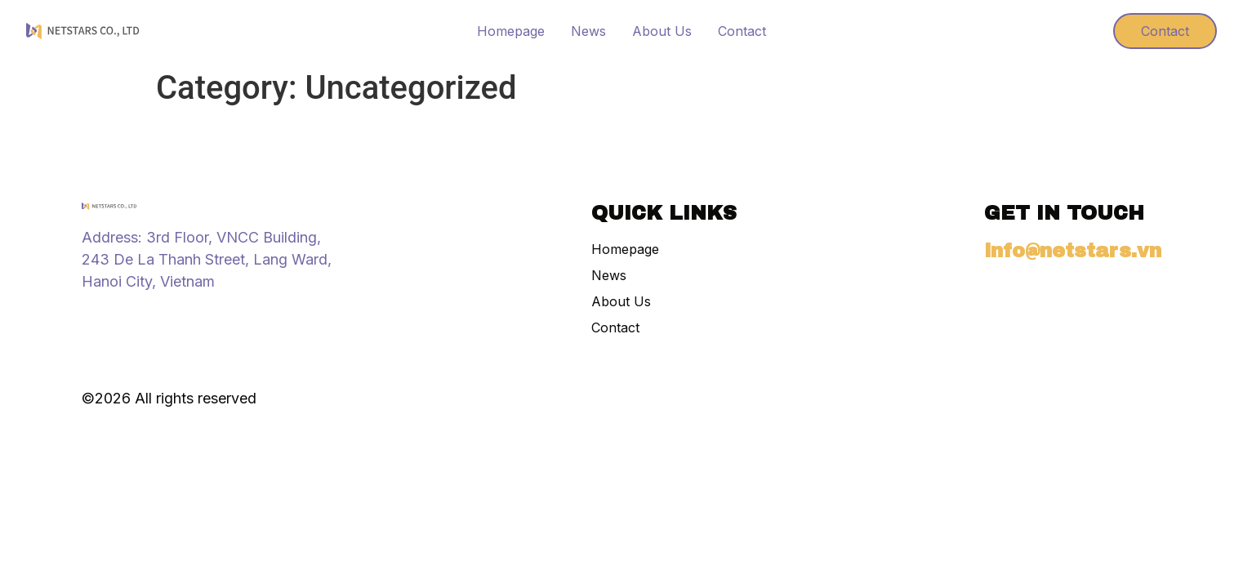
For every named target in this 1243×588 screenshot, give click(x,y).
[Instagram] (90, 317)
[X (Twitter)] (148, 317)
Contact (742, 31)
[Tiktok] (119, 317)
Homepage (511, 31)
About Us (662, 31)
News (588, 31)
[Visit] (1070, 31)
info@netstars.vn (1072, 250)
